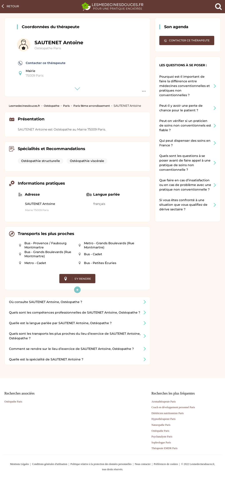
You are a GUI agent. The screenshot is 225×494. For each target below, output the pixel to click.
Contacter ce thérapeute (41, 63)
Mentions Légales (19, 464)
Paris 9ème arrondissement (91, 105)
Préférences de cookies (166, 464)
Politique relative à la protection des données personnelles (100, 464)
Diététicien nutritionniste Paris (167, 413)
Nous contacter (143, 464)
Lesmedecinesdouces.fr (24, 105)
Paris (66, 105)
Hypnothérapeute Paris (163, 419)
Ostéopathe (51, 105)
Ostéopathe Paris (47, 48)
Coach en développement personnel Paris (173, 407)
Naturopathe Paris (160, 424)
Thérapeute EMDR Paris (164, 448)
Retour (13, 6)
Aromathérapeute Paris (163, 401)
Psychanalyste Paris (161, 436)
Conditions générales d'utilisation (49, 464)
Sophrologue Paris (161, 442)
